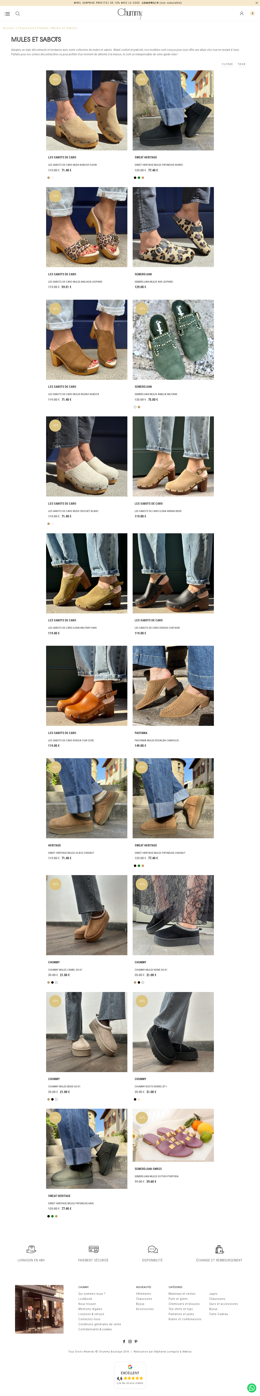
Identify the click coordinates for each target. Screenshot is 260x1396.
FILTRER (227, 64)
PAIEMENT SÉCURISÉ (93, 1258)
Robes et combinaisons (185, 1319)
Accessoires (145, 1309)
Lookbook (85, 1299)
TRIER (242, 64)
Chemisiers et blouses (184, 1304)
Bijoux (140, 1304)
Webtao (187, 1351)
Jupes (213, 1294)
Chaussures (144, 1299)
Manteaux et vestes (182, 1294)
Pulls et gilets (178, 1299)
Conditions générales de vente (99, 1324)
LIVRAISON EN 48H (31, 1258)
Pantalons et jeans (181, 1314)
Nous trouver (87, 1304)
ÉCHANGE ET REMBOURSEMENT (219, 1258)
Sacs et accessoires (223, 1304)
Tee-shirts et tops (181, 1309)
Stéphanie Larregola (166, 1351)
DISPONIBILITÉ (152, 1258)
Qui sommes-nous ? (91, 1294)
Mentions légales (90, 1309)
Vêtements (143, 1294)
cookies (107, 1329)
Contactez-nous (89, 1319)
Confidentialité (88, 1329)
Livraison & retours (91, 1314)
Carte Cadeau (218, 1314)
